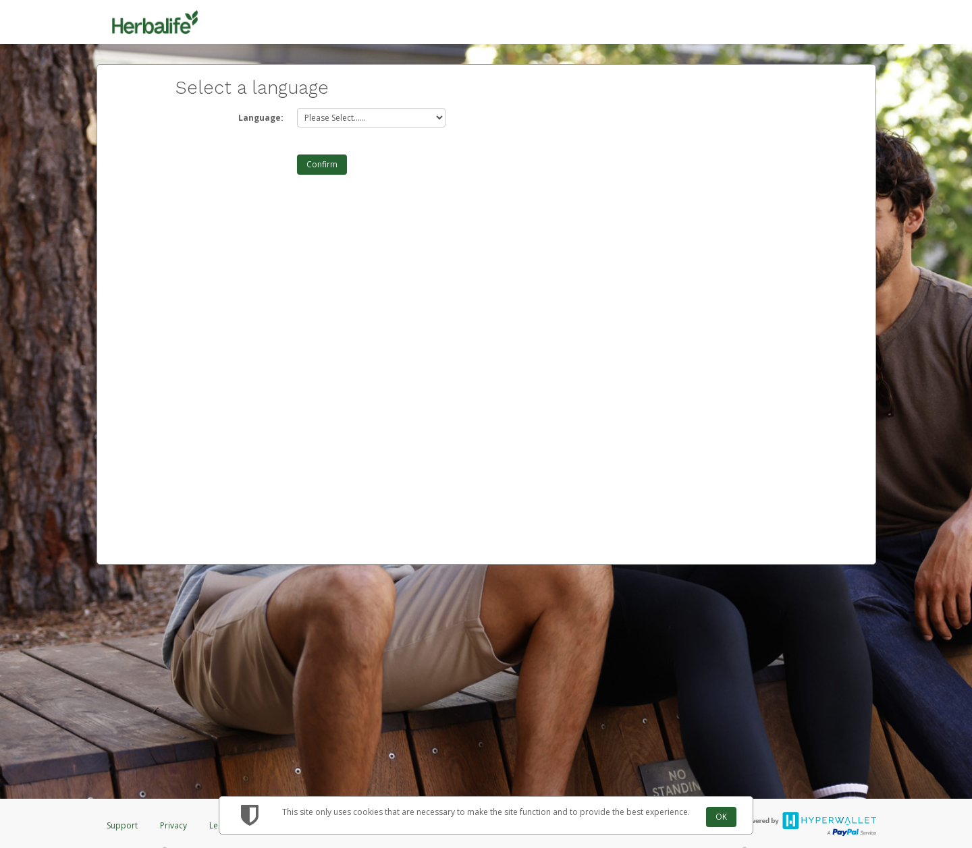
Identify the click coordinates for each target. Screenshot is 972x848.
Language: (261, 117)
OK (721, 816)
